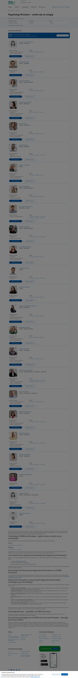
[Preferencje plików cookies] (2, 676)
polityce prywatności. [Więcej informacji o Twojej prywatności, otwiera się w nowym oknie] (35, 676)
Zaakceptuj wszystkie (65, 674)
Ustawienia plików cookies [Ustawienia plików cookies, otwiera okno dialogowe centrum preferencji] (56, 674)
